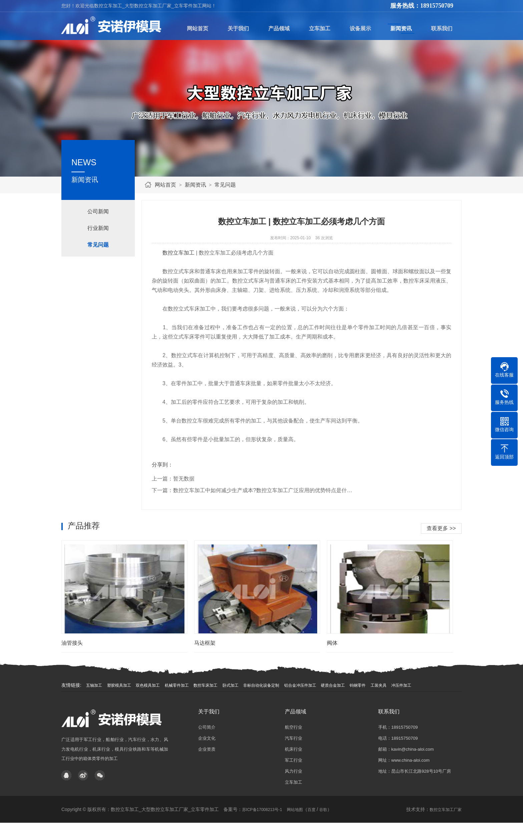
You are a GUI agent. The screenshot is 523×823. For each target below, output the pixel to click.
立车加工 (293, 782)
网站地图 (295, 809)
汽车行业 (293, 738)
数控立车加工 (178, 253)
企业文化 (206, 738)
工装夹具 (379, 685)
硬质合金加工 (333, 685)
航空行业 (293, 727)
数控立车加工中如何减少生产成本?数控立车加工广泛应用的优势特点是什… (262, 490)
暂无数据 (183, 478)
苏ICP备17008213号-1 (262, 809)
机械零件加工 (177, 685)
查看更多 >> (441, 528)
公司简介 (206, 727)
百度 (312, 809)
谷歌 (323, 809)
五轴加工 (94, 685)
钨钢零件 (358, 685)
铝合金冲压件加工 (300, 685)
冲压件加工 (401, 685)
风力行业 (293, 771)
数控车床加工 (205, 685)
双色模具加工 (148, 685)
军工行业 (293, 760)
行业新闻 (98, 228)
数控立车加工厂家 (446, 809)
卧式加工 (230, 685)
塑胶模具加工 (119, 685)
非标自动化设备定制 (261, 685)
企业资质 (206, 749)
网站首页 (165, 185)
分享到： (162, 464)
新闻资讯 (195, 185)
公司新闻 (98, 211)
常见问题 (225, 185)
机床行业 (293, 749)
